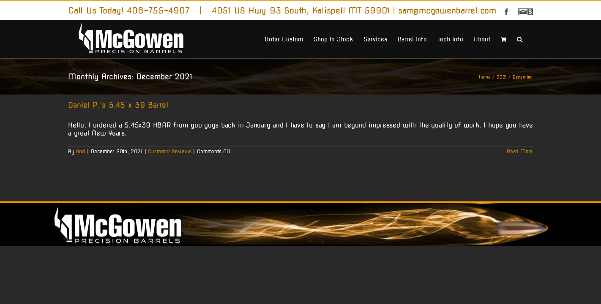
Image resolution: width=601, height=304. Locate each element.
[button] (530, 38)
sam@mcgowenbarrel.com (447, 10)
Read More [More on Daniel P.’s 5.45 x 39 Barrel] (520, 151)
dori (80, 151)
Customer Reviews (169, 151)
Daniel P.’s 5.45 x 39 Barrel (118, 104)
